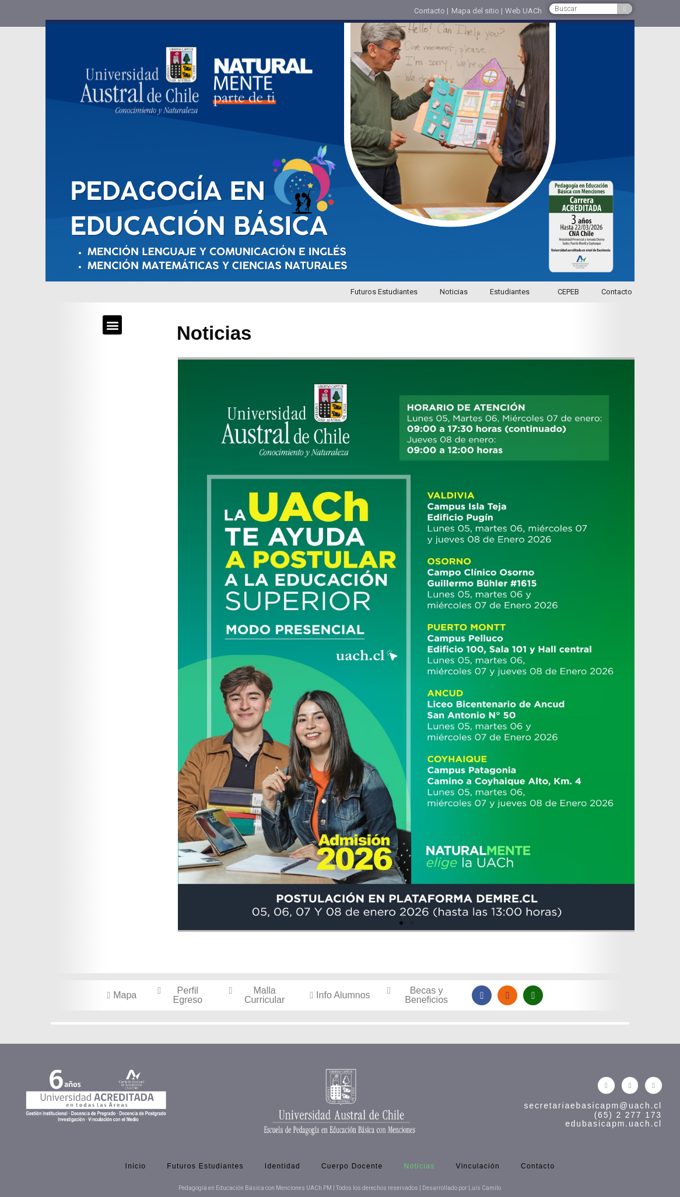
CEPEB (568, 291)
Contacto (616, 291)
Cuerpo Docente (352, 1166)
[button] (112, 325)
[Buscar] (624, 8)
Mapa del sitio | (477, 10)
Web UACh (523, 10)
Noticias (454, 291)
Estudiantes (512, 292)
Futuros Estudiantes (384, 291)
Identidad (282, 1166)
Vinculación (478, 1166)
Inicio (135, 1166)
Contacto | (431, 10)
